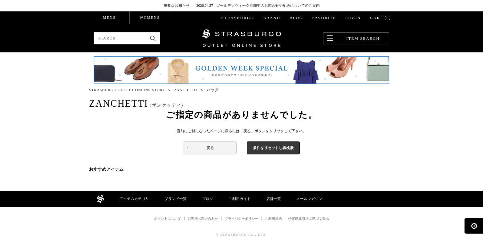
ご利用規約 (273, 218)
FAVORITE (324, 17)
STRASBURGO (237, 17)
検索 (153, 38)
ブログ (207, 199)
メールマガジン (309, 199)
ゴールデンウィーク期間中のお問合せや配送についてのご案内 (268, 5)
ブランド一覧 (175, 199)
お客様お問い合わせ (203, 218)
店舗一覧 (273, 199)
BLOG (296, 17)
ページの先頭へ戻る (474, 226)
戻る (210, 148)
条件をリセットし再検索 (273, 148)
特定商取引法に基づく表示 (308, 218)
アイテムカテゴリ (134, 199)
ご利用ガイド (240, 199)
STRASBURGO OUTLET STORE (241, 38)
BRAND (271, 17)
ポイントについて (167, 218)
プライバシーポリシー (241, 218)
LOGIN (353, 17)
